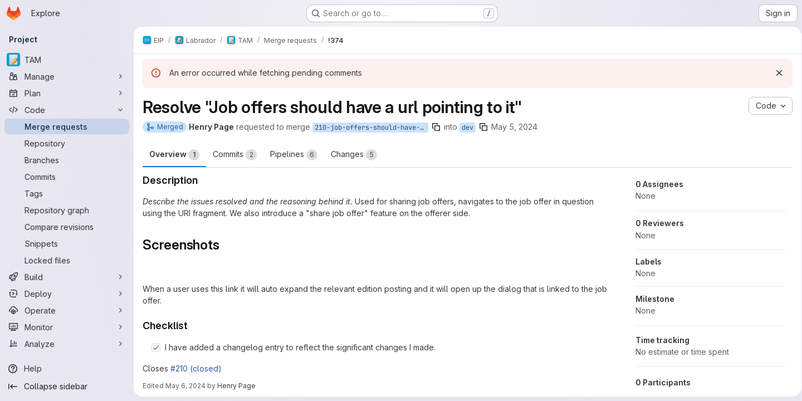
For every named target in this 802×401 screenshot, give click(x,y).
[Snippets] (66, 243)
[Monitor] (66, 327)
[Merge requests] (66, 126)
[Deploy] (66, 293)
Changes (354, 154)
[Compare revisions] (66, 226)
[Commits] (66, 176)
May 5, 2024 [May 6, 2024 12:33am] (514, 126)
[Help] (66, 368)
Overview (174, 154)
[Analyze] (66, 343)
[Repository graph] (66, 210)
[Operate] (66, 310)
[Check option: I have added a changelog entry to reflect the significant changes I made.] (155, 347)
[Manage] (66, 76)
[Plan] (66, 93)
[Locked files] (66, 260)
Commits (235, 154)
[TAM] (66, 59)
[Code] (66, 110)
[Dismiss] (775, 73)
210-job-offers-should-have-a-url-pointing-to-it (371, 127)
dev (467, 127)
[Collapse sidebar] (66, 386)
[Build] (66, 277)
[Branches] (66, 160)
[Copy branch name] (436, 127)
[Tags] (66, 193)
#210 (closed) (196, 368)
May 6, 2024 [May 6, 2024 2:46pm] (185, 386)
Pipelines (293, 154)
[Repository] (66, 143)
